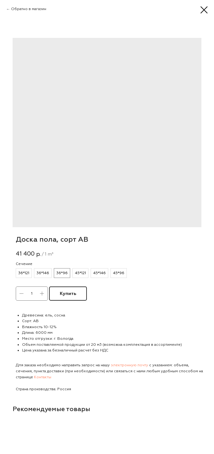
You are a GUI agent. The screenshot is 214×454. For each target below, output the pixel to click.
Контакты (42, 377)
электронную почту (129, 365)
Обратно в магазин (28, 9)
